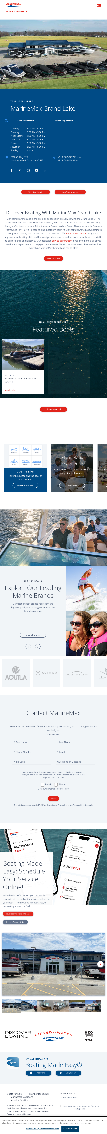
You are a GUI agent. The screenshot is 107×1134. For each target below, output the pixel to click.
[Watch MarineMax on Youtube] (36, 170)
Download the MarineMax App (18, 914)
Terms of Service (80, 805)
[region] (53, 1125)
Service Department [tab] (64, 120)
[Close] (102, 1121)
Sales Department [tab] (25, 120)
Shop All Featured (53, 409)
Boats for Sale (14, 1093)
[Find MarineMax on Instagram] (28, 170)
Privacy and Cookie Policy (57, 788)
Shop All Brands (33, 635)
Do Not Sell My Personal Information (42, 1128)
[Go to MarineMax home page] (16, 5)
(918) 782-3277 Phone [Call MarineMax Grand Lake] (69, 157)
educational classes (76, 233)
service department (62, 240)
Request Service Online (15, 922)
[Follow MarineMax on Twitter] (20, 170)
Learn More (72, 485)
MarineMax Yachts (39, 1093)
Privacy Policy (63, 805)
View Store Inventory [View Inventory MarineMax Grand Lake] (70, 192)
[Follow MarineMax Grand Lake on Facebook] (11, 170)
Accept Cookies (70, 1128)
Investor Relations (20, 1100)
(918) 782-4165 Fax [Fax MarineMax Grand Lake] (68, 160)
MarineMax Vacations (21, 1096)
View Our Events (53, 258)
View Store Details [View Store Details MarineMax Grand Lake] (35, 192)
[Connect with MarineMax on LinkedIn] (45, 170)
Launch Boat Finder (25, 485)
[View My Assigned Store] (13, 11)
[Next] (38, 646)
